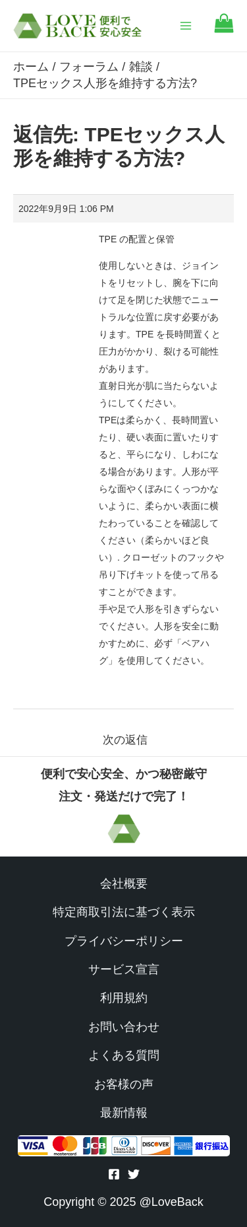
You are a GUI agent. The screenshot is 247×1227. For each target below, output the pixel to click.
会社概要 (124, 883)
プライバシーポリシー (124, 941)
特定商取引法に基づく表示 (124, 912)
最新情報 (124, 1112)
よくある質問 (123, 1055)
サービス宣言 (123, 969)
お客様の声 (123, 1084)
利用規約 (124, 997)
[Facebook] (114, 1174)
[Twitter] (134, 1174)
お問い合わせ (123, 1027)
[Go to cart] (224, 29)
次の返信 (125, 740)
